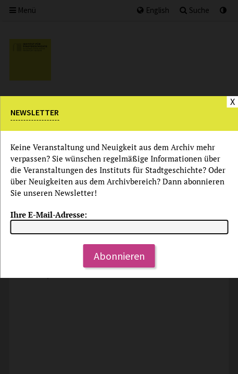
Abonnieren (119, 255)
